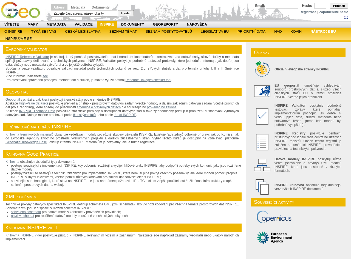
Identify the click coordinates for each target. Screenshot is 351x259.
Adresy (59, 7)
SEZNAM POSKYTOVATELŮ (169, 31)
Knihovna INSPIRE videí (23, 235)
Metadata (78, 7)
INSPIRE (107, 24)
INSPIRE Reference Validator (27, 57)
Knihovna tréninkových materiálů (29, 134)
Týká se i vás (43, 31)
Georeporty (165, 24)
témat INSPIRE (125, 115)
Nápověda (197, 24)
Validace (83, 24)
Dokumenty (100, 7)
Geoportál (12, 99)
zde (45, 76)
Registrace (308, 12)
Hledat (126, 13)
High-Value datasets (33, 103)
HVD (278, 31)
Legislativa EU (215, 31)
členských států (84, 115)
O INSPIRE (13, 31)
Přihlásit (339, 5)
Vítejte (11, 24)
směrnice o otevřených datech (99, 107)
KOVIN (296, 31)
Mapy (33, 24)
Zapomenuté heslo (333, 12)
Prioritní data (251, 31)
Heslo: (307, 6)
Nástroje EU (323, 31)
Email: (260, 6)
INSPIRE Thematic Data (37, 111)
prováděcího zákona (162, 107)
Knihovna (12, 162)
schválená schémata (26, 212)
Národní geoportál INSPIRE (22, 10)
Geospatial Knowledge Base (26, 142)
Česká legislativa (83, 31)
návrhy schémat (22, 216)
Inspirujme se (18, 39)
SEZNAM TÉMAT (123, 31)
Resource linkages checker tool (148, 80)
